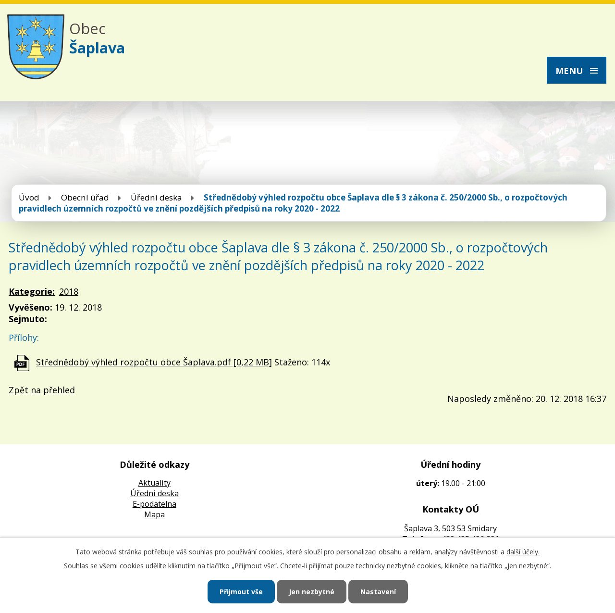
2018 (68, 291)
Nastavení (378, 591)
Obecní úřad (85, 197)
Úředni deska (154, 493)
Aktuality (154, 482)
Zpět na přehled (42, 390)
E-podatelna (154, 504)
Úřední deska (156, 197)
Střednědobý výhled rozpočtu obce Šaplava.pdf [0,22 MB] (154, 362)
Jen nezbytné (311, 591)
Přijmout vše (241, 591)
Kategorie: (32, 291)
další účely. (523, 551)
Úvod (29, 197)
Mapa (154, 514)
